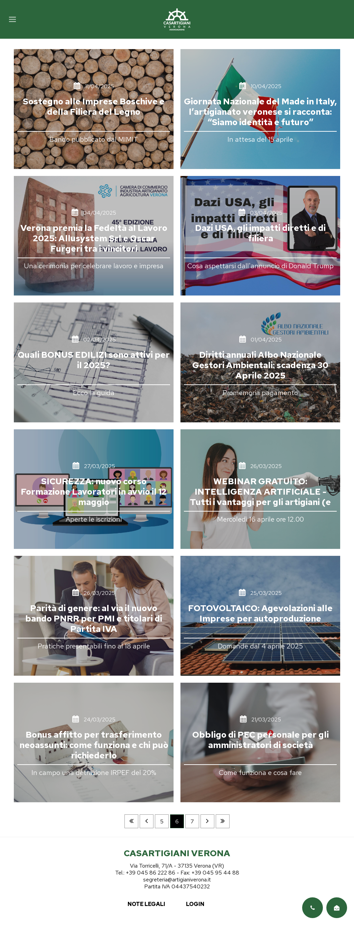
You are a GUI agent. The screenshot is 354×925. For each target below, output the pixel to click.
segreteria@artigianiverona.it (177, 879)
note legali (146, 904)
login (195, 904)
